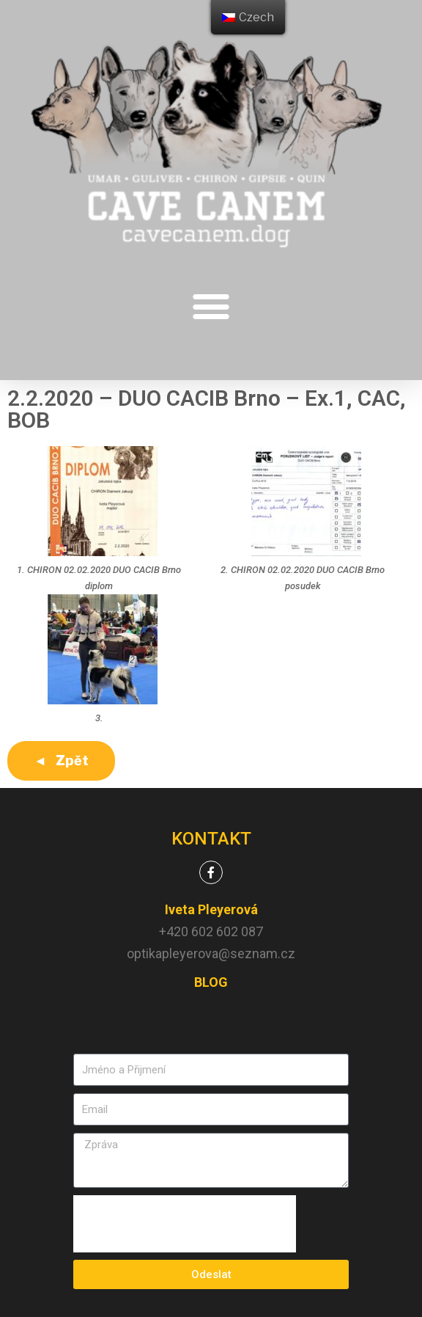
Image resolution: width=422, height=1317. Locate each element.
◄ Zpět (61, 760)
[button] (211, 306)
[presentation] (184, 1223)
